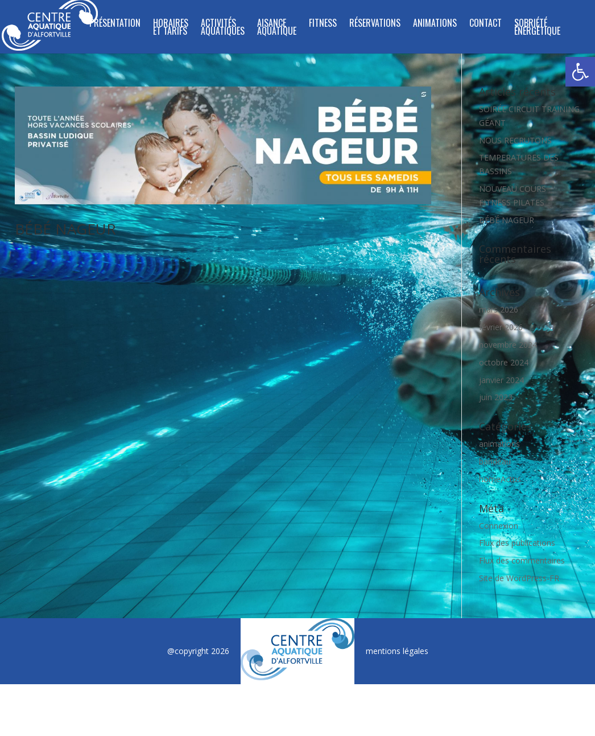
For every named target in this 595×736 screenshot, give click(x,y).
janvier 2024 (501, 380)
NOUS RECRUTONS (515, 140)
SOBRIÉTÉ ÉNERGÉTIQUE (537, 28)
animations (499, 443)
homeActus (500, 479)
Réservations (374, 24)
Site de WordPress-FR (519, 578)
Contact (485, 24)
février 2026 (501, 327)
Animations (435, 24)
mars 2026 (498, 309)
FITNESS (323, 24)
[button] (580, 72)
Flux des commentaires (522, 560)
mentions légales (397, 650)
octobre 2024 (503, 362)
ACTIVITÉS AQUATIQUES (223, 28)
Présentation (115, 24)
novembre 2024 (508, 344)
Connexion (498, 525)
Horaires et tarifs (170, 28)
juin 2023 (496, 397)
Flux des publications (517, 542)
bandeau (495, 461)
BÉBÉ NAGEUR (65, 229)
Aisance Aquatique (276, 28)
